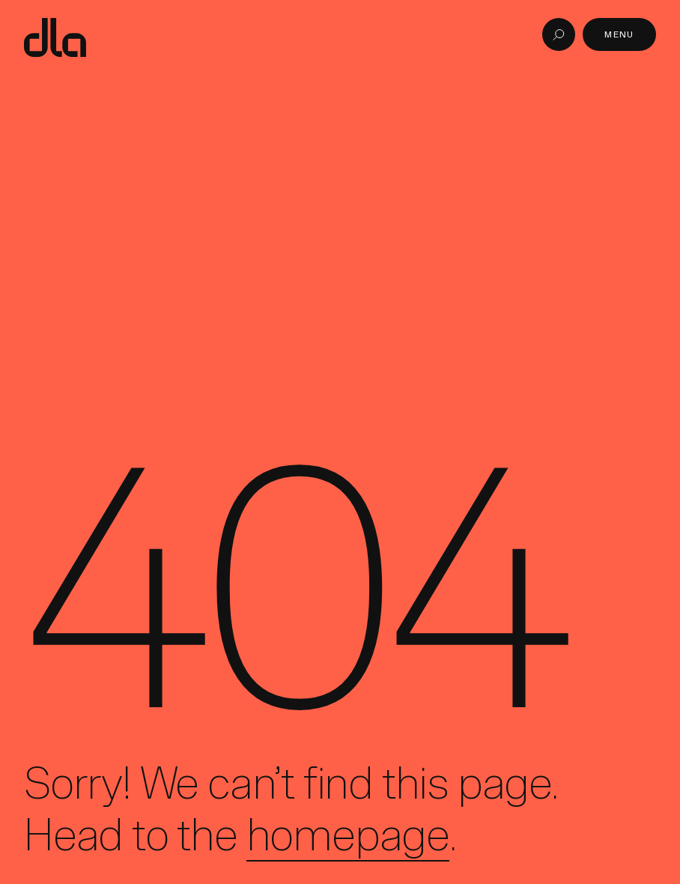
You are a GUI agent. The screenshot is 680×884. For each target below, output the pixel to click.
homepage (347, 834)
